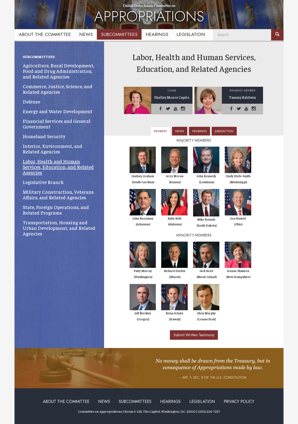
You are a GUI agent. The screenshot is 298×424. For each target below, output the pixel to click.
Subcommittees (119, 34)
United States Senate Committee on (149, 15)
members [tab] (160, 131)
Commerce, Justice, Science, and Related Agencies (58, 89)
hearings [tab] (199, 131)
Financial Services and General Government (56, 123)
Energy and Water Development (58, 111)
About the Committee (45, 34)
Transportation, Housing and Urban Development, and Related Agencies (59, 228)
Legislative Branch (43, 182)
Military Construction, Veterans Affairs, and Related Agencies (58, 194)
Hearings (157, 34)
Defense (31, 101)
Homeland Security (44, 136)
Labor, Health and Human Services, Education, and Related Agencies (58, 166)
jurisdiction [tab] (224, 131)
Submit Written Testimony (193, 335)
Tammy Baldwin (242, 97)
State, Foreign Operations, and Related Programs (56, 209)
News (86, 34)
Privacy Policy (239, 402)
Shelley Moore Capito (171, 97)
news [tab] (179, 131)
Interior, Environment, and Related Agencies (52, 148)
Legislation (191, 34)
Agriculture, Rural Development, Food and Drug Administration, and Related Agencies (58, 71)
